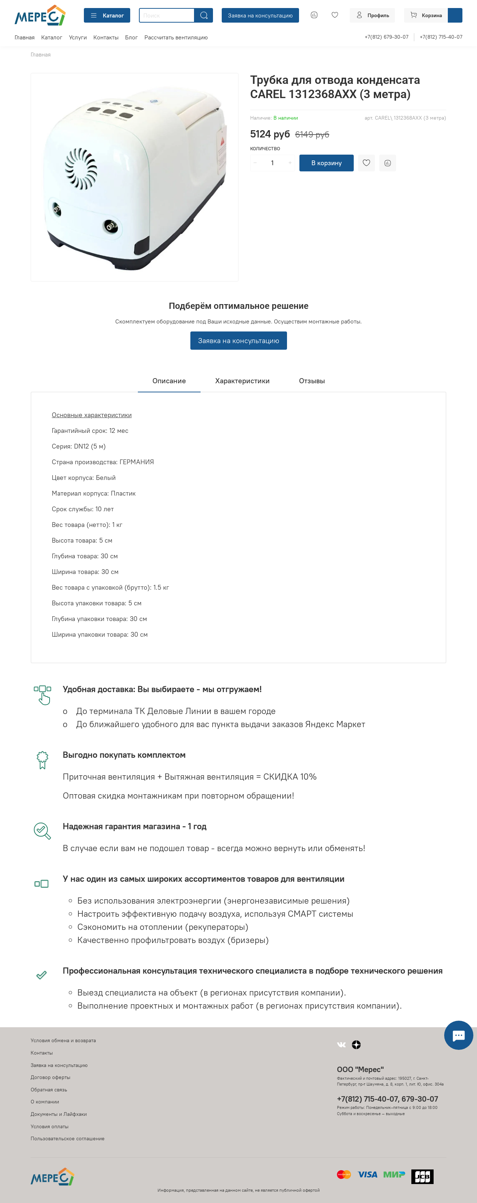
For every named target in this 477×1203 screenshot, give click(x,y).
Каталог (107, 15)
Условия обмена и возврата (63, 1040)
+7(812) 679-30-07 (386, 37)
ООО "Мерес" (360, 1069)
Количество (265, 148)
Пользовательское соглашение (68, 1138)
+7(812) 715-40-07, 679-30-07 (387, 1099)
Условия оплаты (50, 1126)
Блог (131, 37)
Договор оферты (50, 1077)
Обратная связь (49, 1089)
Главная (25, 37)
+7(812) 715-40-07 (441, 37)
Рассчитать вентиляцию (176, 37)
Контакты (106, 37)
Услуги (78, 37)
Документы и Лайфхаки (59, 1114)
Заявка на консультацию (260, 15)
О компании (45, 1101)
